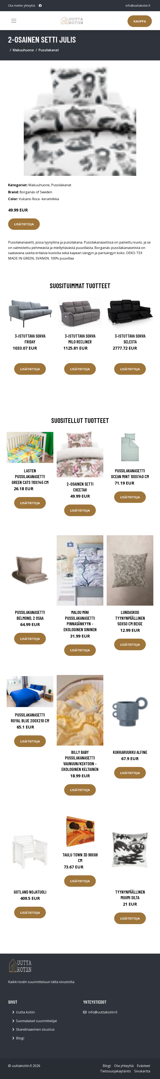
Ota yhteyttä (124, 1065)
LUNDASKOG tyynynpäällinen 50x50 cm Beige (130, 618)
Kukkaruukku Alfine (130, 752)
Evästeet (143, 1065)
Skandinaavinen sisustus (35, 1029)
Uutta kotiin (25, 1012)
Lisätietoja (24, 224)
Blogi (20, 1038)
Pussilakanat (49, 50)
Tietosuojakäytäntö (115, 1071)
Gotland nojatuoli (30, 891)
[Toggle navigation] (13, 21)
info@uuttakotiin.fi (138, 5)
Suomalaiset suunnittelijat (36, 1021)
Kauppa (140, 21)
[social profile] (40, 6)
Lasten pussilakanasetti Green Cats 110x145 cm (30, 476)
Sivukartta (142, 1071)
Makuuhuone (23, 50)
